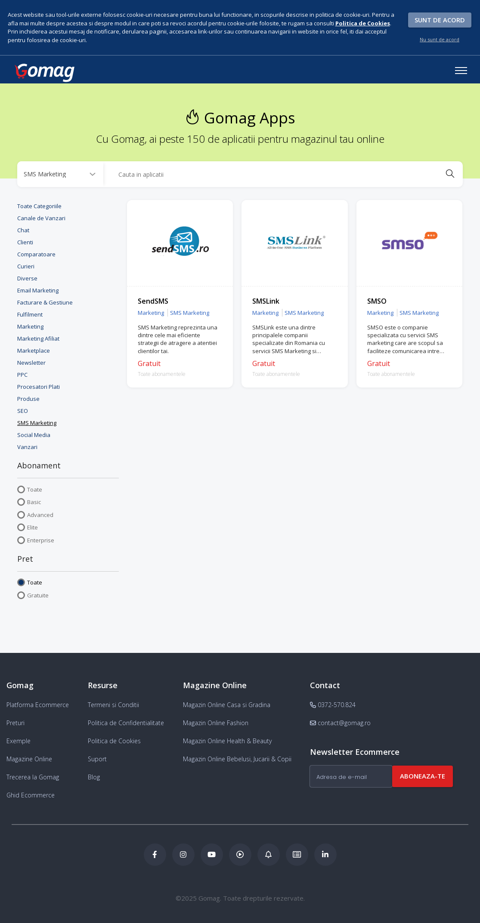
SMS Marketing (36, 423)
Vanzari (27, 447)
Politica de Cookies (114, 741)
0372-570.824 (333, 705)
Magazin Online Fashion (215, 723)
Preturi (15, 723)
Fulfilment (30, 314)
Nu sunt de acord (439, 39)
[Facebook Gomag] (155, 854)
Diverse (27, 278)
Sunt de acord (440, 19)
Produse (28, 399)
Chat (23, 230)
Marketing (30, 326)
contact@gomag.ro (340, 723)
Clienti (25, 242)
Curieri (25, 266)
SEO (22, 411)
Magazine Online (29, 759)
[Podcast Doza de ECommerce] (240, 854)
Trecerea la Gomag (32, 777)
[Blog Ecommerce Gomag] (268, 854)
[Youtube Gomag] (212, 854)
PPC (22, 374)
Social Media (33, 435)
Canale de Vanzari (41, 218)
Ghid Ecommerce (30, 795)
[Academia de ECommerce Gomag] (297, 854)
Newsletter (31, 362)
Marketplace (33, 350)
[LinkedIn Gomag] (325, 854)
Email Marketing (38, 290)
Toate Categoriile (39, 206)
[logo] (44, 72)
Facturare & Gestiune (45, 302)
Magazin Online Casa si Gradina (226, 705)
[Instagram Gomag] (183, 854)
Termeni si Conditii (113, 705)
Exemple (18, 741)
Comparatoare (36, 254)
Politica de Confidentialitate (126, 723)
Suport (97, 759)
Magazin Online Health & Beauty (227, 741)
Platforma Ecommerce (37, 705)
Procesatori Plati (38, 387)
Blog (94, 777)
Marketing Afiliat (38, 338)
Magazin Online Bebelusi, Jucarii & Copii (237, 759)
